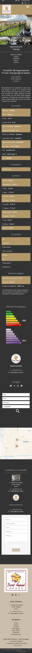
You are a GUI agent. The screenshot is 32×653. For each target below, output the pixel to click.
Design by (18, 645)
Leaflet (30, 458)
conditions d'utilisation (11, 651)
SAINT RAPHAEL (16, 602)
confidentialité (25, 649)
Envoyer (16, 550)
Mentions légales (24, 639)
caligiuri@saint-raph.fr (17, 372)
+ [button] (2, 430)
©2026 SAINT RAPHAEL (10, 639)
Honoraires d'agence (17, 641)
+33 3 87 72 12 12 (17, 370)
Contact (16, 81)
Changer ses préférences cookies (17, 643)
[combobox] (16, 394)
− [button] (2, 432)
